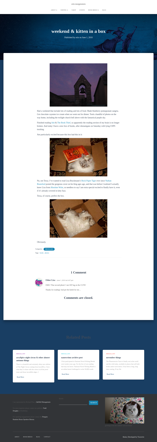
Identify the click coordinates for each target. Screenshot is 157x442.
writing (64, 10)
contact (47, 437)
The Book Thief (64, 123)
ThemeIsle (140, 437)
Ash (53, 123)
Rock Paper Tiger (88, 181)
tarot (73, 10)
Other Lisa (50, 280)
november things (113, 357)
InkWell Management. (43, 402)
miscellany (49, 249)
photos (47, 253)
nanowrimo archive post (72, 357)
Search (61, 398)
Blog (104, 10)
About (54, 10)
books (42, 253)
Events (82, 10)
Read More (20, 377)
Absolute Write (57, 187)
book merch (93, 10)
